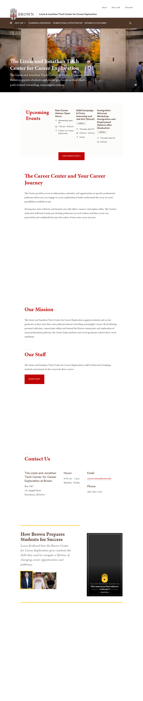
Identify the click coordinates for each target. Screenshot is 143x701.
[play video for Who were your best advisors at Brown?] (104, 584)
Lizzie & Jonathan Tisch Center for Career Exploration (68, 9)
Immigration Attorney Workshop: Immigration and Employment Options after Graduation (106, 119)
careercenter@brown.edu (99, 478)
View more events (71, 156)
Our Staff (34, 379)
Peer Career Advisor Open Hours (62, 113)
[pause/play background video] (136, 85)
